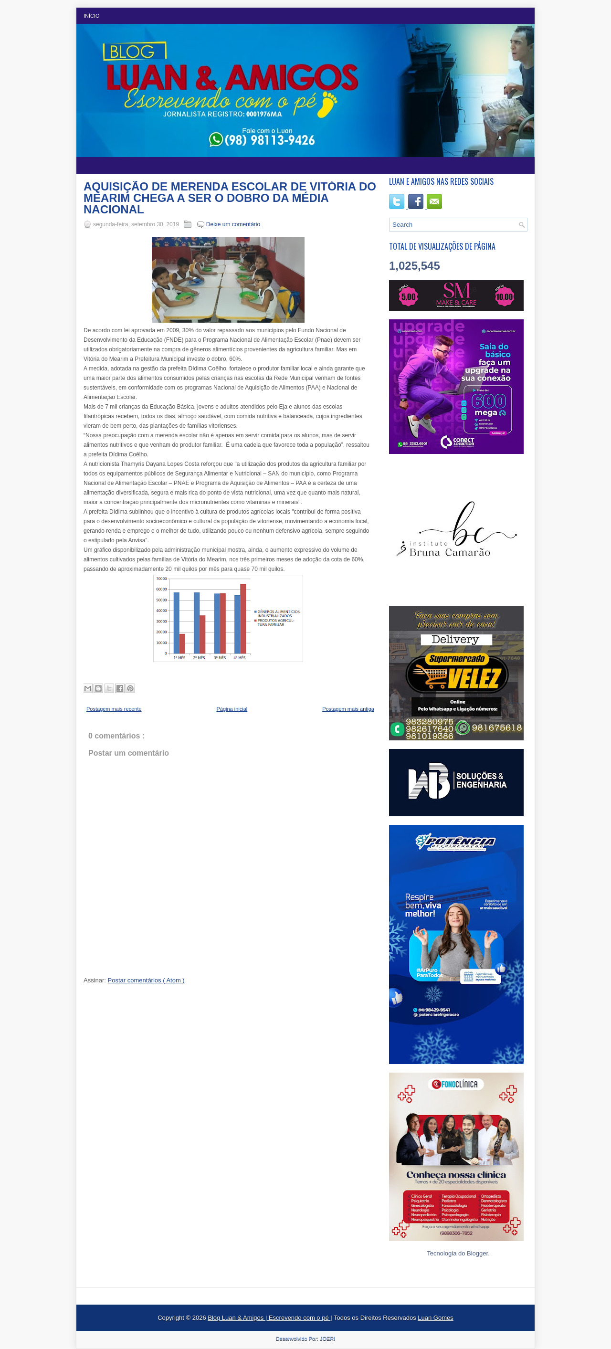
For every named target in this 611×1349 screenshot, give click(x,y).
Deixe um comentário (233, 224)
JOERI (327, 1338)
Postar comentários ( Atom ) (146, 980)
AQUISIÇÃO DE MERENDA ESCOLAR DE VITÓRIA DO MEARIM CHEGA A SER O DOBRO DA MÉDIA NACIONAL (230, 198)
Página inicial (231, 709)
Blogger (477, 1253)
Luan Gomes (435, 1317)
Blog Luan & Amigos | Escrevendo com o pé (269, 1317)
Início (92, 16)
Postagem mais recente (114, 709)
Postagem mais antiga (348, 709)
